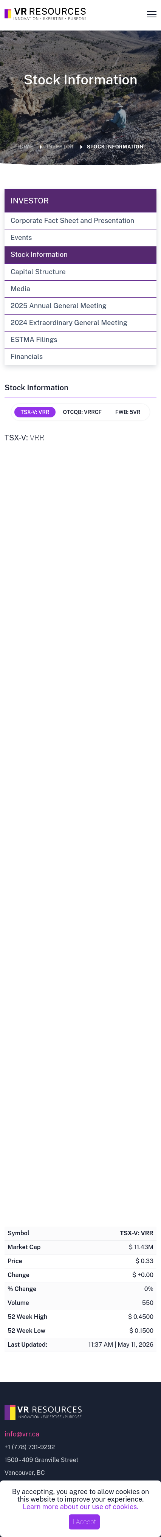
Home (25, 147)
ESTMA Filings (34, 340)
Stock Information (115, 147)
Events (21, 237)
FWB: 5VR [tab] (128, 412)
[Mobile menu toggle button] (149, 14)
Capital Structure (38, 272)
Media (20, 289)
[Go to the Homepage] (46, 13)
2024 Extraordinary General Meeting (69, 323)
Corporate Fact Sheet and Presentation (72, 221)
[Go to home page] (80, 1412)
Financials (27, 357)
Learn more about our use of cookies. (80, 1507)
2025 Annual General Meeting (59, 306)
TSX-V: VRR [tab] (34, 412)
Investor (60, 147)
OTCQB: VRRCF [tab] (82, 412)
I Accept (84, 1522)
